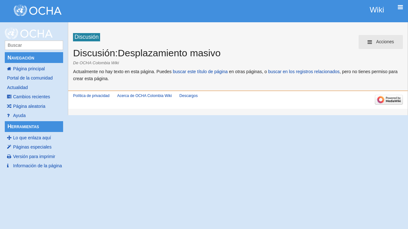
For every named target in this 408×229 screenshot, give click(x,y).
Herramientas (23, 126)
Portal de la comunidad (30, 77)
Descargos (188, 96)
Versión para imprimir (34, 156)
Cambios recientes (31, 96)
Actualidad (17, 87)
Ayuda (19, 115)
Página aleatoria (29, 106)
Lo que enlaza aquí (32, 137)
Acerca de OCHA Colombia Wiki (144, 96)
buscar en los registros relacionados (303, 71)
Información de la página (37, 165)
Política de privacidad (91, 96)
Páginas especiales (32, 146)
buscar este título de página (200, 71)
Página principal (29, 68)
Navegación (20, 58)
